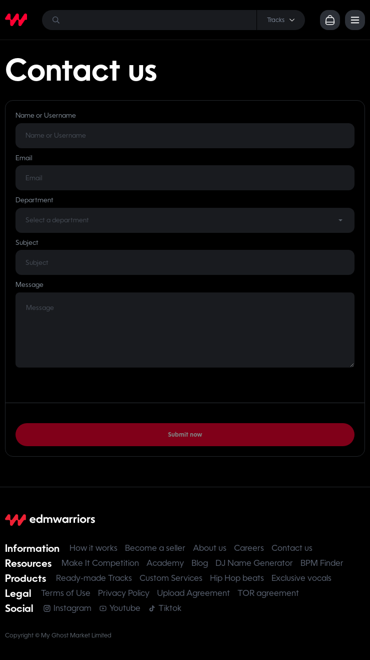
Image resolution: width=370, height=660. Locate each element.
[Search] (173, 20)
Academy (165, 563)
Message (30, 284)
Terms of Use (65, 593)
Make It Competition (100, 563)
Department (35, 200)
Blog (200, 563)
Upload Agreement (193, 593)
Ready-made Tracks (94, 578)
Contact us (292, 548)
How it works (94, 548)
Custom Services (171, 578)
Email (24, 158)
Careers (249, 548)
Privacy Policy (124, 593)
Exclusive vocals (302, 578)
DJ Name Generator (254, 563)
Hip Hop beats (237, 578)
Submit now (185, 434)
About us (209, 548)
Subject (27, 242)
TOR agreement (268, 593)
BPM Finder (322, 563)
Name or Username (46, 115)
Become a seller (155, 548)
